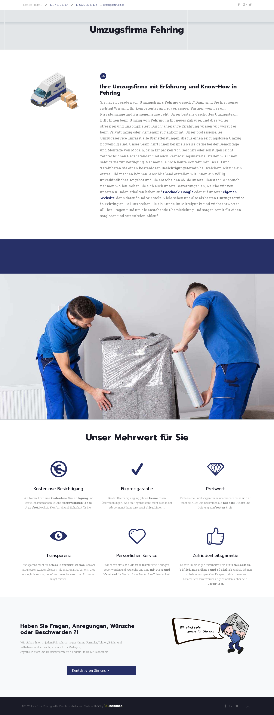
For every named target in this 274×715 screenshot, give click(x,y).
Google (187, 192)
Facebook (171, 192)
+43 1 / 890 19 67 (58, 4)
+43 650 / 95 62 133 (85, 4)
